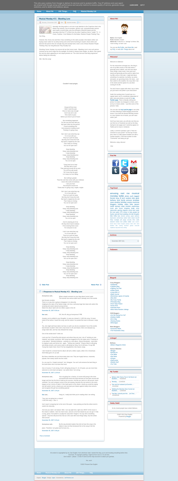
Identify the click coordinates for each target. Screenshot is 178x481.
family (123, 200)
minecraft (137, 225)
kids (133, 198)
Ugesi (53, 477)
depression (113, 218)
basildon (112, 225)
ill (120, 198)
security (129, 220)
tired (118, 200)
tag (116, 227)
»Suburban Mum (115, 307)
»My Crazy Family (115, 300)
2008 (133, 221)
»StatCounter (114, 360)
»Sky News (113, 356)
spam (117, 212)
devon (115, 223)
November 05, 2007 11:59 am (51, 372)
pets (116, 208)
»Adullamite (113, 284)
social (130, 210)
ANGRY (137, 221)
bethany (113, 200)
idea (111, 216)
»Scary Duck (114, 305)
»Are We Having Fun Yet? (118, 315)
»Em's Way (113, 319)
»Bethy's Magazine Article (118, 345)
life (111, 212)
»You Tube (113, 364)
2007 (135, 223)
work (133, 210)
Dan (62, 22)
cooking (121, 225)
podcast (128, 223)
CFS (121, 212)
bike (117, 225)
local (113, 212)
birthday (123, 202)
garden (131, 225)
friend (118, 223)
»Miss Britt (113, 298)
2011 (133, 220)
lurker (129, 218)
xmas (137, 208)
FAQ (113, 49)
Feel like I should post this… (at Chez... (124, 393)
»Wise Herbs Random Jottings (119, 309)
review (125, 212)
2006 (131, 223)
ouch (131, 196)
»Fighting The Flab (115, 288)
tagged (136, 196)
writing (125, 227)
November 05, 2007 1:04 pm (50, 390)
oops (123, 206)
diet (132, 214)
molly (115, 216)
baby (119, 216)
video (126, 204)
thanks (112, 214)
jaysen (136, 204)
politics (125, 221)
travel (119, 227)
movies (128, 206)
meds (112, 206)
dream (133, 218)
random (128, 198)
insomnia (136, 202)
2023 (138, 223)
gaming (119, 210)
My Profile (121, 47)
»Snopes (112, 358)
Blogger (128, 416)
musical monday (71, 22)
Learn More (134, 5)
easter (125, 218)
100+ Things (124, 49)
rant (122, 193)
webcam (137, 216)
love (121, 221)
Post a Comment (45, 436)
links (131, 204)
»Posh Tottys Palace (116, 304)
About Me (131, 47)
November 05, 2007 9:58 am (50, 310)
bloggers (113, 204)
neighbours (112, 227)
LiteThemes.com (69, 477)
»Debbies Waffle (115, 317)
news (112, 202)
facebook (126, 225)
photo (127, 196)
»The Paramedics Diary (117, 330)
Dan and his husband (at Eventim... (122, 384)
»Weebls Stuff (114, 362)
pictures (129, 200)
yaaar (132, 216)
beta (131, 212)
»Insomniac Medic (115, 328)
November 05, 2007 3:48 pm (50, 430)
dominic (123, 216)
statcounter (113, 210)
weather (117, 202)
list (138, 212)
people (135, 212)
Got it (142, 5)
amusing (114, 193)
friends (112, 198)
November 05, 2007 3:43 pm (50, 420)
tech (123, 198)
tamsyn (117, 206)
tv (128, 212)
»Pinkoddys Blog (115, 302)
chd (130, 214)
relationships (135, 206)
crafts (137, 220)
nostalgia (116, 220)
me (128, 193)
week (137, 210)
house (121, 208)
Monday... (115, 381)
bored (111, 223)
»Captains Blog (114, 286)
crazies (129, 202)
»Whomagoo (114, 323)
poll (121, 220)
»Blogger (113, 351)
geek (137, 198)
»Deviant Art (113, 352)
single (133, 208)
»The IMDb (113, 354)
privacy (128, 216)
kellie (121, 196)
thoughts (136, 214)
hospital (123, 223)
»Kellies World (114, 290)
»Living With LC (115, 292)
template (136, 200)
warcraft (117, 214)
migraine (125, 210)
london (117, 221)
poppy (124, 220)
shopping (127, 208)
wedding (125, 214)
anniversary (120, 218)
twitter (129, 221)
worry (122, 227)
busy (117, 198)
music (112, 208)
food (121, 214)
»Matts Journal (114, 294)
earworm (112, 221)
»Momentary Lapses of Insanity (119, 296)
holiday (120, 204)
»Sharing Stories (115, 321)
